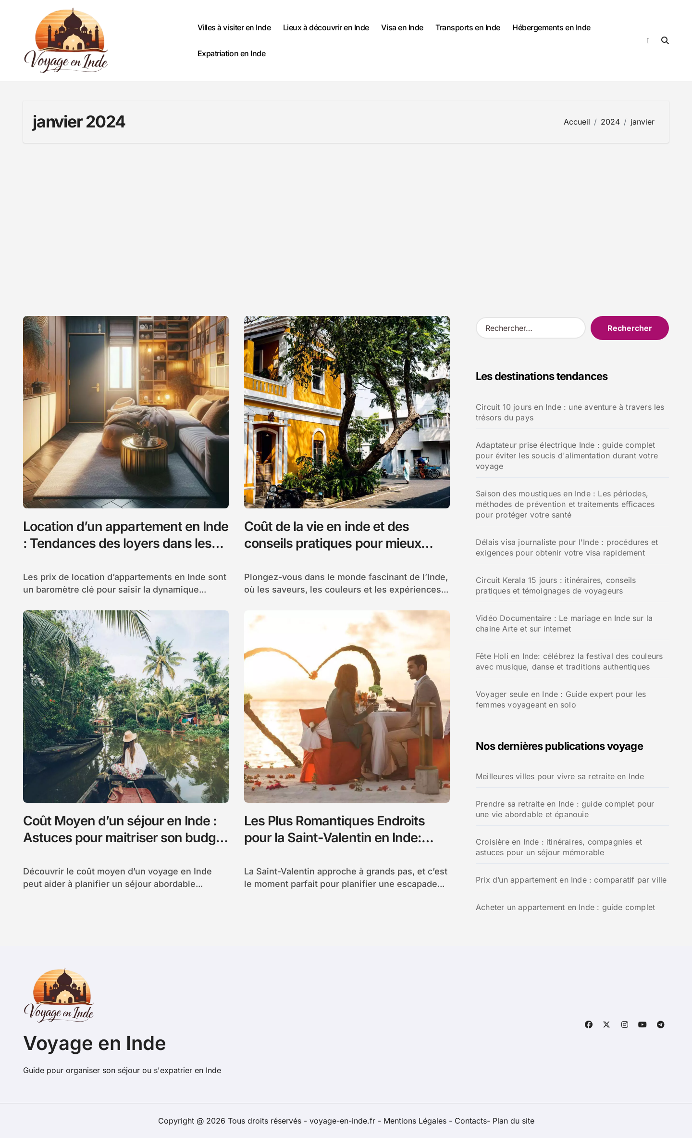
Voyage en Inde (94, 1043)
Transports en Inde (467, 27)
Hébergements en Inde (551, 27)
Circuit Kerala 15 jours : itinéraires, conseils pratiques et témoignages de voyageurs (556, 585)
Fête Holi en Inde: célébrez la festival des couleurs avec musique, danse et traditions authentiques (569, 661)
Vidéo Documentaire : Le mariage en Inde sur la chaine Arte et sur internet (564, 623)
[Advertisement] (346, 229)
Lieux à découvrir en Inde (326, 27)
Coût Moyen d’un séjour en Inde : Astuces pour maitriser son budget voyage (125, 837)
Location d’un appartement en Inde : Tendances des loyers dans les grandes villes (125, 543)
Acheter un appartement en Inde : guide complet (565, 907)
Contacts (471, 1120)
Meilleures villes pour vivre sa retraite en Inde (560, 776)
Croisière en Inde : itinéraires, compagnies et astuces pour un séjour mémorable (559, 847)
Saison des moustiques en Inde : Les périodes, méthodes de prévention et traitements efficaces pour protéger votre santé (565, 504)
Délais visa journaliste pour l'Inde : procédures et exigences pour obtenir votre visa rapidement (567, 547)
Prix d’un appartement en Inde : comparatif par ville (571, 880)
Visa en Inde (402, 27)
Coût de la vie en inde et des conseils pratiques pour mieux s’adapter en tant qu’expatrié (332, 543)
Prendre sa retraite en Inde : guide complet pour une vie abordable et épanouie (565, 809)
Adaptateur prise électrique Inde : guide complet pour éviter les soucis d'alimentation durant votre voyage (567, 455)
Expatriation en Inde (231, 53)
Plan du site (513, 1120)
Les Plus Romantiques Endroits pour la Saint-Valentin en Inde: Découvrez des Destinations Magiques (334, 846)
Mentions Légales (416, 1120)
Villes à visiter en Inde (234, 27)
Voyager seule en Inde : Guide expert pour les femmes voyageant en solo (561, 699)
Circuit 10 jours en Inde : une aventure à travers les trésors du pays (570, 412)
